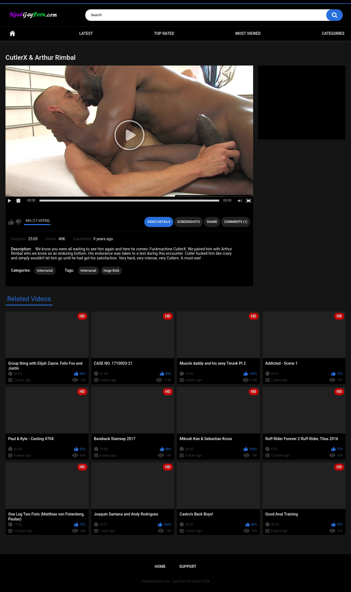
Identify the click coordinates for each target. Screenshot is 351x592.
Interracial (45, 271)
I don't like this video (18, 222)
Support (187, 566)
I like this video (11, 222)
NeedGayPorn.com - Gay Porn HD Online (172, 581)
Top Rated (164, 33)
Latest (86, 33)
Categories (333, 33)
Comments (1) (235, 222)
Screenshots (188, 222)
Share (212, 222)
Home (12, 34)
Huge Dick (111, 271)
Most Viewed (248, 33)
